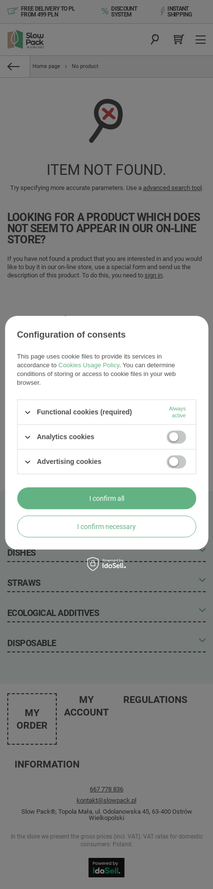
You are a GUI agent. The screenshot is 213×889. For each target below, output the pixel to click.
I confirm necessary (106, 526)
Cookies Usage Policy (88, 365)
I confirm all (106, 498)
